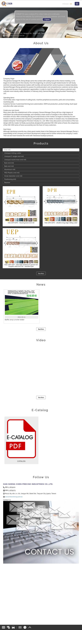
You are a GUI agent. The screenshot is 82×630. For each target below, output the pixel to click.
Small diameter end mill (13, 176)
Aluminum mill (9, 169)
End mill (7, 150)
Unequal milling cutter (12, 153)
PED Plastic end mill (12, 173)
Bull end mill (9, 163)
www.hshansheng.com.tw (13, 35)
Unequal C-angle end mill (14, 156)
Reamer (7, 182)
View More (41, 273)
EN (71, 4)
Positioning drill (10, 179)
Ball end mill (9, 166)
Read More (41, 329)
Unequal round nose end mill (15, 159)
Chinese (65, 4)
